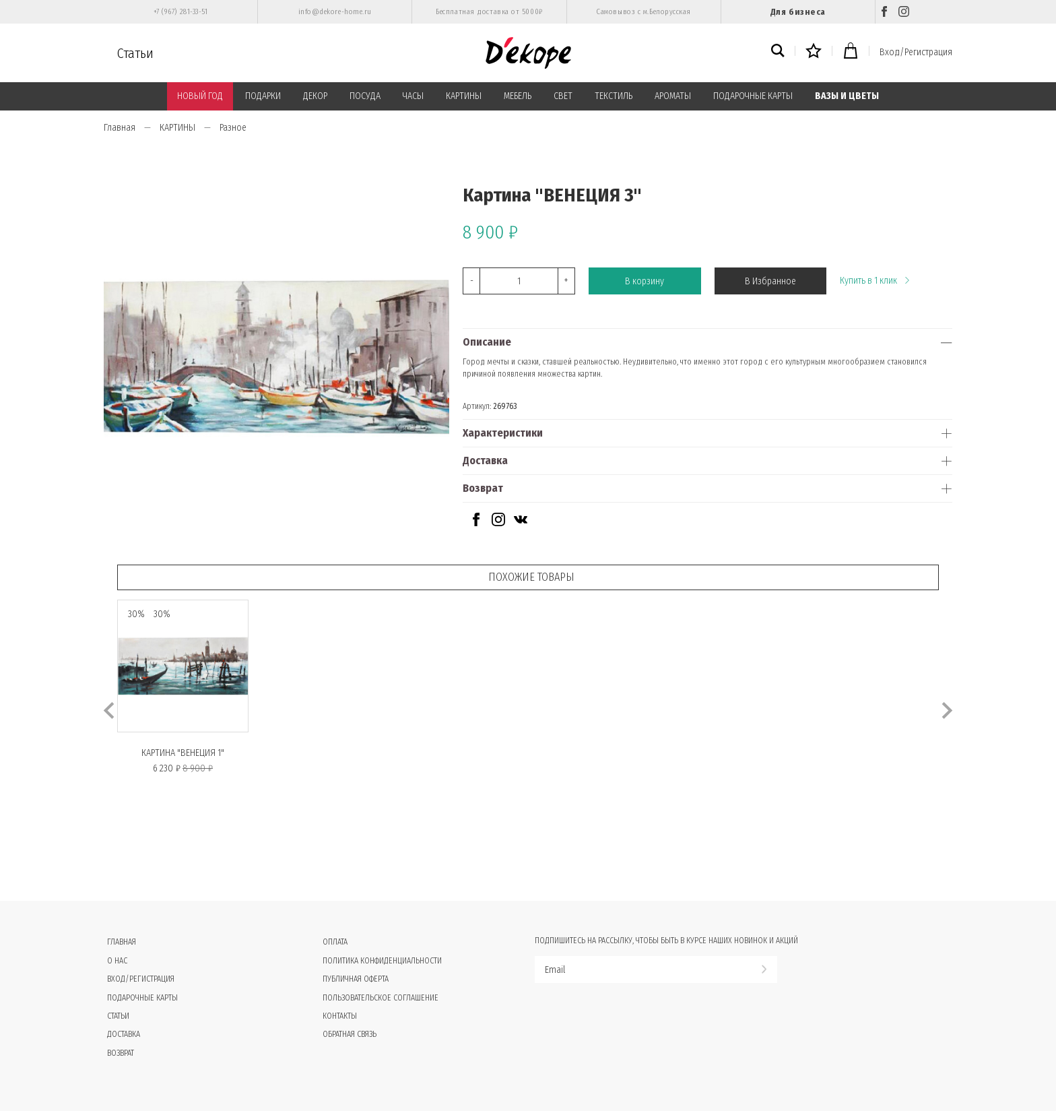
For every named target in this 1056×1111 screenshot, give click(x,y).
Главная (119, 127)
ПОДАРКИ (263, 96)
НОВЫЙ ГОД (200, 96)
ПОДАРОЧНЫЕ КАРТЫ (753, 96)
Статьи (135, 53)
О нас (117, 960)
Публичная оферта (356, 979)
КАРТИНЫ (464, 96)
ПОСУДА (365, 96)
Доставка (485, 460)
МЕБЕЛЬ (517, 96)
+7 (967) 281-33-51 (181, 11)
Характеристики (503, 432)
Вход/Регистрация (916, 52)
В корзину (644, 281)
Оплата (335, 942)
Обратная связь (349, 1034)
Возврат (483, 488)
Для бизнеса (798, 12)
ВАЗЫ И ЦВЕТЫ (847, 96)
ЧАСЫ (413, 96)
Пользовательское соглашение (380, 998)
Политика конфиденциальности (382, 960)
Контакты (340, 1016)
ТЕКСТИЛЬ (613, 96)
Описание (487, 342)
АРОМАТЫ (673, 96)
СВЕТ (563, 96)
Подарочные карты (142, 998)
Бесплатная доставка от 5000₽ (489, 11)
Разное (233, 127)
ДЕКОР (315, 96)
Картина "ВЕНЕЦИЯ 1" (182, 753)
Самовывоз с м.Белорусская (643, 11)
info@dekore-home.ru (335, 11)
